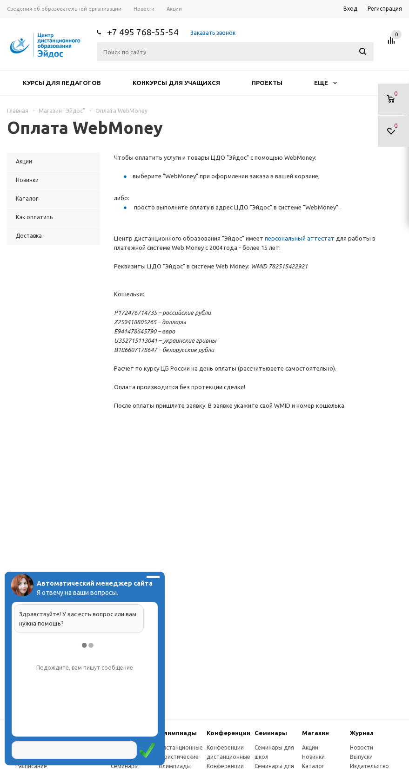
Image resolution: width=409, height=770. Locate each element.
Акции (310, 747)
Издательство (369, 766)
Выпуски (361, 757)
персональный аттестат (300, 238)
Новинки (313, 757)
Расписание (31, 766)
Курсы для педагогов (62, 82)
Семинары (271, 733)
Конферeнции (228, 733)
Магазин (315, 733)
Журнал (362, 733)
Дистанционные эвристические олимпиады (181, 756)
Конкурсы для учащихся (176, 82)
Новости (361, 747)
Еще (325, 82)
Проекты (267, 82)
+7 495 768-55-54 (143, 32)
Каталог (313, 766)
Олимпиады (178, 733)
